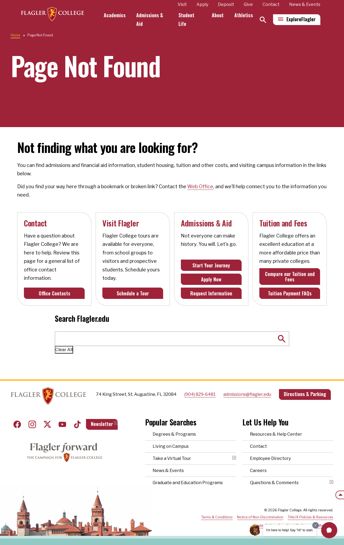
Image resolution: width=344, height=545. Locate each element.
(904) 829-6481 (200, 394)
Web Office (200, 186)
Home (15, 35)
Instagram (32, 424)
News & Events (304, 4)
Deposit (226, 4)
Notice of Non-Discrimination (260, 517)
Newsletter (102, 423)
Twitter (47, 424)
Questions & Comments (274, 482)
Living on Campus (171, 446)
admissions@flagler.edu (247, 394)
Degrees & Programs (174, 434)
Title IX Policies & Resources (310, 517)
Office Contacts (54, 293)
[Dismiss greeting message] (315, 525)
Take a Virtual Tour (172, 458)
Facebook (17, 424)
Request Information (211, 293)
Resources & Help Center (276, 434)
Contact (271, 4)
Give (248, 4)
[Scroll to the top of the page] (339, 495)
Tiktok (77, 424)
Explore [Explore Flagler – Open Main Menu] (301, 19)
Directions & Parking (305, 393)
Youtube (62, 424)
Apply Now (211, 279)
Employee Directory (270, 458)
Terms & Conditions (217, 517)
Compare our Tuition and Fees (290, 276)
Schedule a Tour (133, 293)
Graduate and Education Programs (188, 482)
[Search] (263, 20)
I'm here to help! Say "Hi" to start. (289, 530)
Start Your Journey (211, 265)
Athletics (243, 15)
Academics (119, 15)
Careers (258, 470)
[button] (329, 530)
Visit (182, 4)
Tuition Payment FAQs (289, 293)
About (218, 15)
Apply (202, 4)
